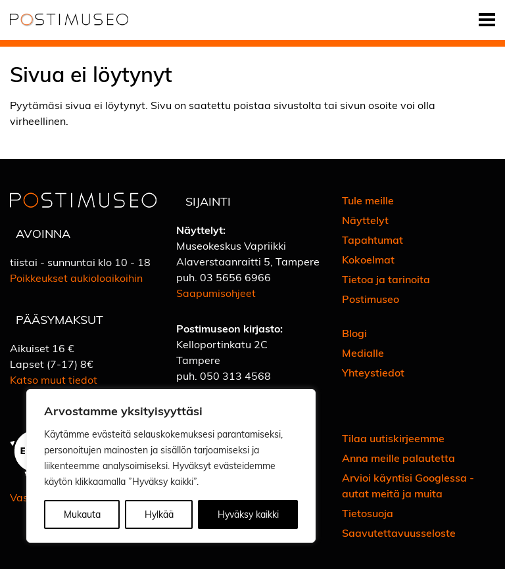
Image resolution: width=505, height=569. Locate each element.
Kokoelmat (368, 259)
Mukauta (82, 514)
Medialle (363, 352)
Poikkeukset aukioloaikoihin (76, 277)
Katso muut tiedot (53, 379)
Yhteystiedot (373, 372)
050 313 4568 (235, 375)
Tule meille (368, 200)
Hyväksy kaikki (248, 514)
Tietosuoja (367, 513)
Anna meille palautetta (398, 458)
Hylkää (159, 514)
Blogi (354, 333)
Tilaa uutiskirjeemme (393, 438)
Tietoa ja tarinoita (386, 279)
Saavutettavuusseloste (399, 532)
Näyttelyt (365, 220)
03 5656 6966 (235, 277)
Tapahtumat (372, 239)
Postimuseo (370, 299)
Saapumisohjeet (216, 293)
